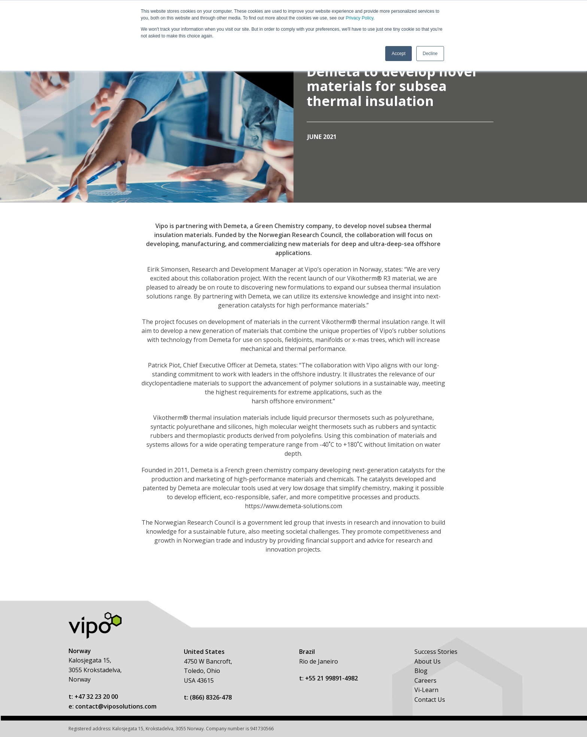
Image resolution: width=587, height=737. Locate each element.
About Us (427, 661)
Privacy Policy (359, 18)
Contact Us (429, 699)
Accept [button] (398, 53)
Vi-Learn (426, 690)
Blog (421, 671)
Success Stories (435, 651)
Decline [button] (430, 53)
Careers (425, 680)
